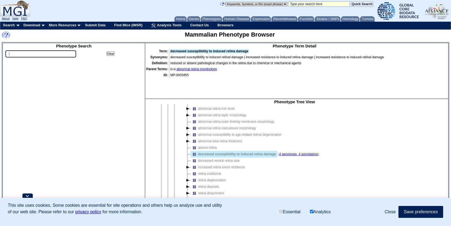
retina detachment (207, 174)
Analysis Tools (166, 25)
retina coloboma (206, 154)
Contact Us (199, 25)
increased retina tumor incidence (218, 148)
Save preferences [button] (421, 211)
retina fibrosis (204, 180)
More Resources (62, 25)
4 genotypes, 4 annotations (298, 135)
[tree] (294, 147)
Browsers (225, 25)
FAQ (24, 18)
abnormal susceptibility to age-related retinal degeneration (236, 115)
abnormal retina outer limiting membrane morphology (232, 102)
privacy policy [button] (88, 211)
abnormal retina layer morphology (218, 96)
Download (31, 25)
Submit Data (95, 25)
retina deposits (205, 167)
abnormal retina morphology (197, 69)
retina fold (201, 187)
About (6, 18)
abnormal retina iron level (213, 89)
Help (15, 18)
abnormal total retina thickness (216, 122)
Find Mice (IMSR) (128, 25)
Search (9, 25)
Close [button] (390, 211)
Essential (289, 211)
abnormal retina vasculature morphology (223, 109)
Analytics (320, 211)
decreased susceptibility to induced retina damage (233, 135)
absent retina (204, 128)
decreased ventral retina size (215, 141)
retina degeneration (208, 161)
